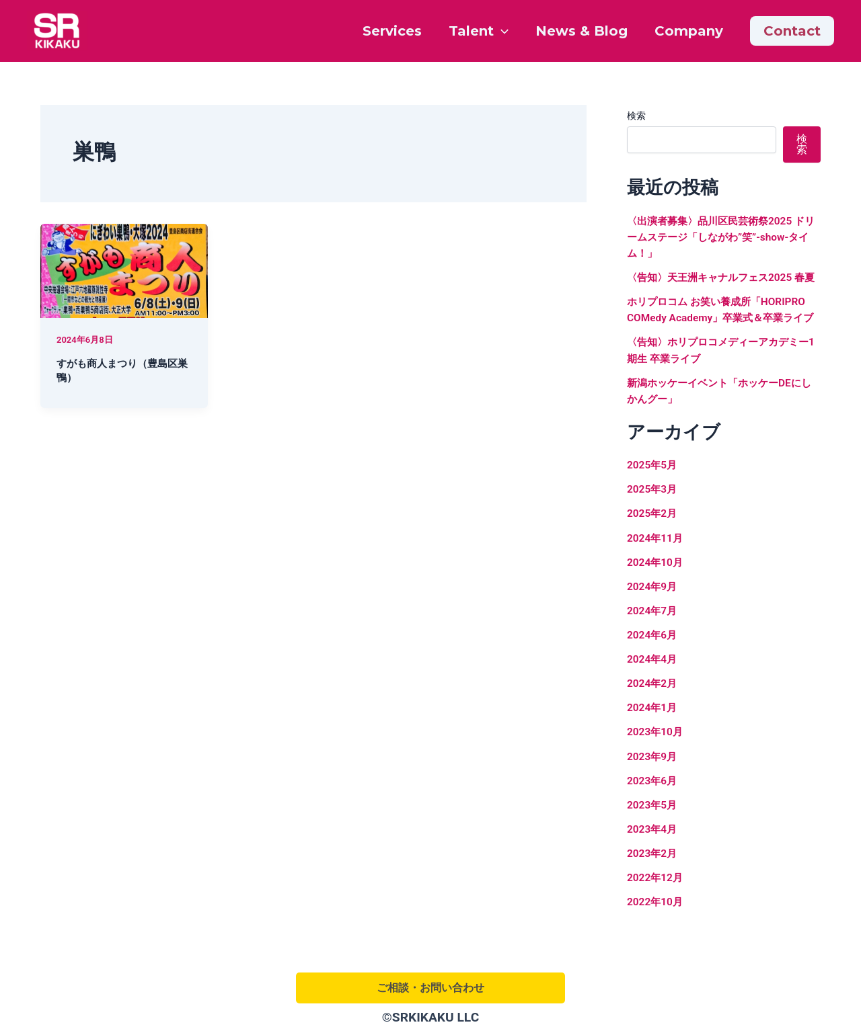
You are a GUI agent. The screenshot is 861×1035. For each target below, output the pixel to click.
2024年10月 (656, 593)
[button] (792, 31)
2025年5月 (653, 496)
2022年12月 (656, 907)
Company (688, 31)
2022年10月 (656, 931)
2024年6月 (653, 665)
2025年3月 (653, 520)
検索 (636, 115)
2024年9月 (653, 617)
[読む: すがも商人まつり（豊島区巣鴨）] (124, 269)
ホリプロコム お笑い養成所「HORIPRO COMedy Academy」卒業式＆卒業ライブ (721, 333)
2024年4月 (653, 690)
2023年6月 (653, 810)
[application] (501, 31)
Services (392, 31)
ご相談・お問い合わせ (430, 987)
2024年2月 (653, 714)
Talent (479, 31)
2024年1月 (653, 738)
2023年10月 (656, 762)
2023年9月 (653, 786)
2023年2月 (653, 883)
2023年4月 (653, 859)
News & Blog (581, 31)
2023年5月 (653, 835)
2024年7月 (653, 641)
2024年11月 (656, 569)
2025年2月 (653, 544)
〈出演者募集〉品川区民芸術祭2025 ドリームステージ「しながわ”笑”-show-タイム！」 (723, 236)
